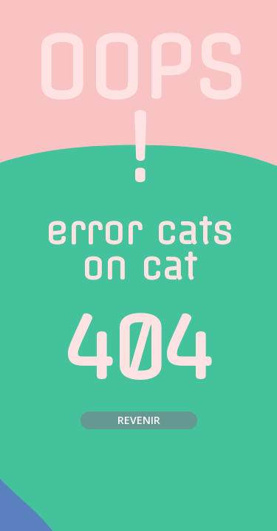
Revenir (138, 420)
